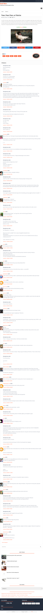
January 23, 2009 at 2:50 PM (7, 529)
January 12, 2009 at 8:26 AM (7, 299)
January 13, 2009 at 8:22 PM (7, 462)
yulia (4, 343)
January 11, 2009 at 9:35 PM (7, 225)
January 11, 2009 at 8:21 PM (7, 188)
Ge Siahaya (5, 134)
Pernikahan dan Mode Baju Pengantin (12, 561)
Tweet (5, 47)
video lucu (37, 603)
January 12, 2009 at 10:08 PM (8, 387)
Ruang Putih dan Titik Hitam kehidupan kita (13, 572)
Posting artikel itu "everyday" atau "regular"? (13, 578)
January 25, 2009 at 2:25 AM (7, 539)
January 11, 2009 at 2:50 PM (7, 79)
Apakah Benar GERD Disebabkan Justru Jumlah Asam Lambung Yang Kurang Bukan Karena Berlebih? (22, 596)
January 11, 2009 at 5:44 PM (7, 131)
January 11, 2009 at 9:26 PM (7, 216)
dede (4, 261)
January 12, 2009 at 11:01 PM (8, 396)
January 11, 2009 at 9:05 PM (7, 202)
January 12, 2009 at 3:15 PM (7, 334)
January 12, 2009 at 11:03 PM (8, 409)
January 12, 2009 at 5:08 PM (7, 353)
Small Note (3, 3)
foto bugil (33, 603)
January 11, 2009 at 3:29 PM (7, 88)
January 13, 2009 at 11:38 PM (8, 472)
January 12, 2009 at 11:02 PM (8, 402)
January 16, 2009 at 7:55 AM (7, 508)
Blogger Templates (25, 611)
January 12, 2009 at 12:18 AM (8, 271)
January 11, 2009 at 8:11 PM (7, 157)
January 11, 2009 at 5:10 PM (7, 125)
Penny (4, 211)
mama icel (5, 293)
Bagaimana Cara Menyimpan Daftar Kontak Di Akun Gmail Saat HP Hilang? (16, 593)
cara (25, 603)
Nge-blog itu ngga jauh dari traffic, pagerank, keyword (14, 555)
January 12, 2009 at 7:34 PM (7, 374)
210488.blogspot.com (6, 383)
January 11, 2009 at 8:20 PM (7, 180)
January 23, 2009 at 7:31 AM (7, 521)
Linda (4, 244)
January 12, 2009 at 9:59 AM (7, 305)
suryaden (4, 82)
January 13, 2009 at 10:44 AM (8, 415)
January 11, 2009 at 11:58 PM (8, 258)
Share (13, 47)
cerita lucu (29, 603)
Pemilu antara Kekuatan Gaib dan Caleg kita (13, 566)
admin (3, 54)
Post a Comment (4, 542)
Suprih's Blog (5, 481)
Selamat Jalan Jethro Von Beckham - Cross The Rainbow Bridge (14, 595)
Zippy (4, 457)
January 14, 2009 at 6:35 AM (7, 486)
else (3, 418)
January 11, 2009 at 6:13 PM (7, 144)
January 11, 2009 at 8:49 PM (7, 194)
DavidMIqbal (5, 170)
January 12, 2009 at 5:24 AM (7, 277)
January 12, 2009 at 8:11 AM (7, 290)
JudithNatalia (5, 197)
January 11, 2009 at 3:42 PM (7, 99)
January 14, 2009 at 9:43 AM (7, 493)
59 (11, 17)
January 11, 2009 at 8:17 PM (7, 174)
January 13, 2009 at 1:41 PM (7, 454)
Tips (23, 603)
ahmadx (4, 489)
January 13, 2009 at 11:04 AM (8, 423)
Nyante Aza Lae (5, 325)
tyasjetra (4, 405)
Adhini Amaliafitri (6, 366)
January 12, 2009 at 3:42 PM (7, 347)
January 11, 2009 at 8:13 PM (7, 167)
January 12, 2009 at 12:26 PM (8, 322)
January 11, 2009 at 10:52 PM (8, 241)
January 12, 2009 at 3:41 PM (7, 340)
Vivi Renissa (5, 308)
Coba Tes (4, 280)
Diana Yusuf (5, 286)
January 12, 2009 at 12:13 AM (8, 264)
